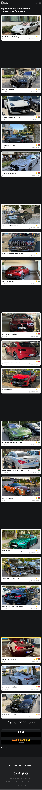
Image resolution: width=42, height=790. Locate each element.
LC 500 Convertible (12, 226)
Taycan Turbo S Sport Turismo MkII (18, 37)
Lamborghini (6, 659)
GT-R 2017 (9, 498)
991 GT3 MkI (11, 145)
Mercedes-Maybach (8, 579)
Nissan (4, 498)
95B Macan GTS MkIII (13, 117)
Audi (3, 173)
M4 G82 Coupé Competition (14, 334)
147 (32, 723)
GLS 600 (16, 579)
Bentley (4, 254)
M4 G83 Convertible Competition (16, 551)
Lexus (3, 226)
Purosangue (10, 281)
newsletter (30, 765)
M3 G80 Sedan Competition (14, 606)
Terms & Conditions (15, 781)
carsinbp (6, 472)
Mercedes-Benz (6, 470)
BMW (3, 89)
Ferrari (4, 281)
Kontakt (18, 765)
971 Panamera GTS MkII (14, 442)
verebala (6, 39)
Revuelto (13, 659)
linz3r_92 (6, 91)
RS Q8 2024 (8, 390)
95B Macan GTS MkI (13, 362)
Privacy (30, 781)
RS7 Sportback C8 (10, 173)
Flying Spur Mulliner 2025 (15, 254)
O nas (9, 765)
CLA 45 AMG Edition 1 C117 (20, 470)
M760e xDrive (10, 89)
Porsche (4, 37)
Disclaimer (21, 785)
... (28, 723)
